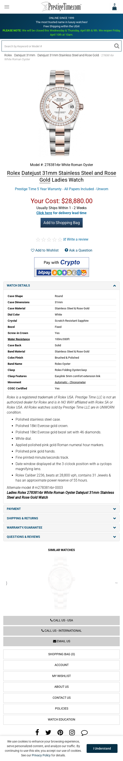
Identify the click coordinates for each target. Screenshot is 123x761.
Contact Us (62, 698)
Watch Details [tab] (61, 285)
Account (62, 665)
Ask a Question (78, 250)
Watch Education (61, 719)
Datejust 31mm (24, 55)
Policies (61, 708)
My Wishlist (61, 676)
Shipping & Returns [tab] (61, 518)
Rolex (8, 55)
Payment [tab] (61, 509)
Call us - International (61, 631)
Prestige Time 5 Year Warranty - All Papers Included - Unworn (61, 189)
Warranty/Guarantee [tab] (61, 527)
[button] (61, 213)
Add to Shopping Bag (61, 222)
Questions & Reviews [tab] (61, 536)
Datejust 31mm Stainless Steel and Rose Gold (68, 55)
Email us (61, 641)
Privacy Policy (41, 755)
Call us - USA (61, 620)
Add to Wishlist (45, 250)
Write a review (75, 239)
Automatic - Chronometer (70, 382)
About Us (61, 687)
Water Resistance (19, 339)
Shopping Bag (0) (61, 654)
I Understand (102, 748)
